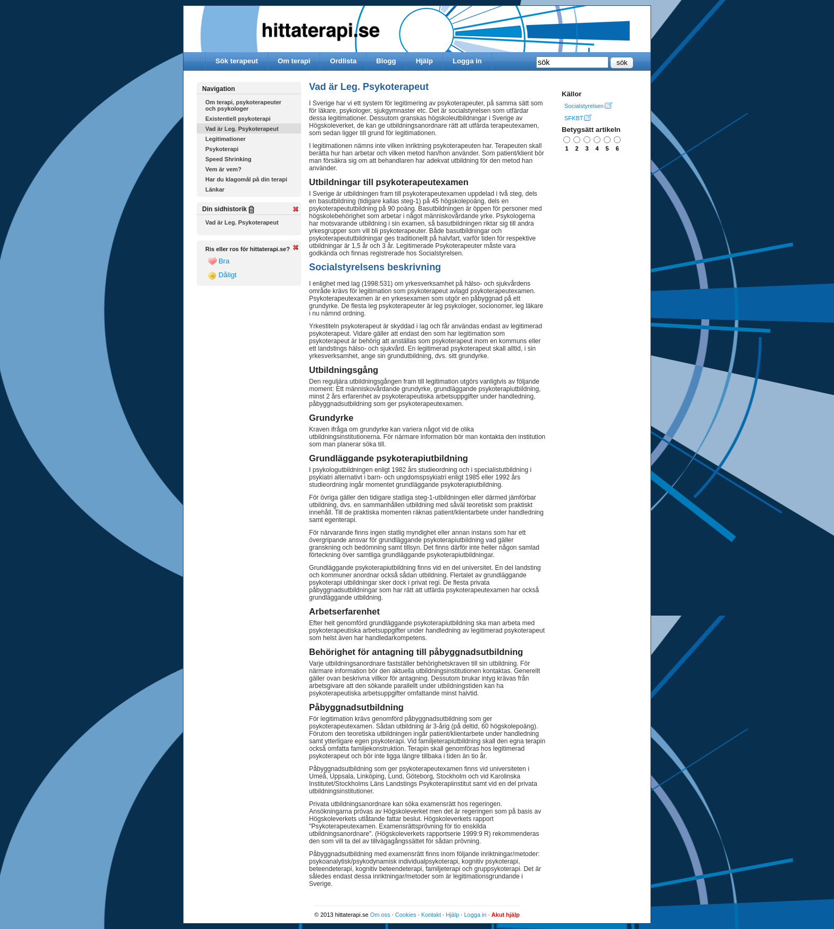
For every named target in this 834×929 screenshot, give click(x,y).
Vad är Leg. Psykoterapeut (242, 129)
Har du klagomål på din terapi (246, 179)
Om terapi (294, 61)
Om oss (380, 914)
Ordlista (343, 61)
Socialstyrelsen (584, 106)
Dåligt (222, 275)
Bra (218, 261)
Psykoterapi (221, 149)
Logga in (467, 61)
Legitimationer (225, 139)
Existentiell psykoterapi (238, 118)
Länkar (214, 189)
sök (622, 63)
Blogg (386, 61)
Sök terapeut (236, 61)
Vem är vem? (223, 169)
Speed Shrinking (228, 159)
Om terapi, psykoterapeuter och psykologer (243, 105)
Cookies (405, 914)
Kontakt (431, 914)
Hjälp (424, 61)
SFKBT (573, 118)
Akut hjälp (505, 914)
